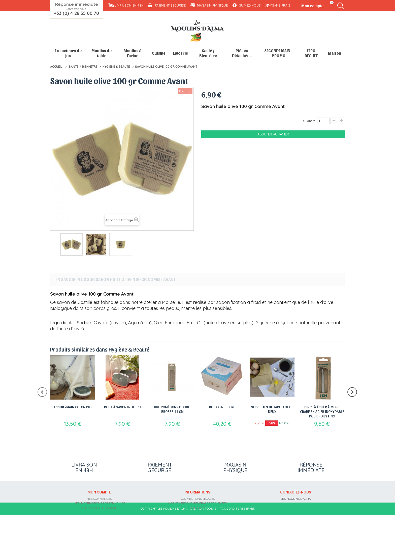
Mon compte (99, 491)
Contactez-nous (295, 491)
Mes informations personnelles (99, 503)
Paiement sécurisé (170, 5)
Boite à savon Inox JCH (122, 407)
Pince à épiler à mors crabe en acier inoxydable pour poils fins (322, 411)
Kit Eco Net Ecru (222, 407)
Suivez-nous (250, 5)
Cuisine (159, 53)
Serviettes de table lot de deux (272, 409)
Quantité (309, 121)
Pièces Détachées (241, 53)
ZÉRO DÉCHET (311, 53)
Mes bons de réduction (99, 507)
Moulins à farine (132, 53)
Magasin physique (212, 5)
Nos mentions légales (197, 498)
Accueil (56, 66)
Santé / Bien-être (208, 53)
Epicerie (180, 53)
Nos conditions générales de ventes (197, 503)
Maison (334, 53)
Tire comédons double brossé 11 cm (172, 409)
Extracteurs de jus (68, 53)
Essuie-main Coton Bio (72, 407)
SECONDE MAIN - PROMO (278, 53)
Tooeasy (211, 527)
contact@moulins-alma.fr (295, 516)
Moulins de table (101, 53)
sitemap (197, 507)
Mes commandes (99, 498)
